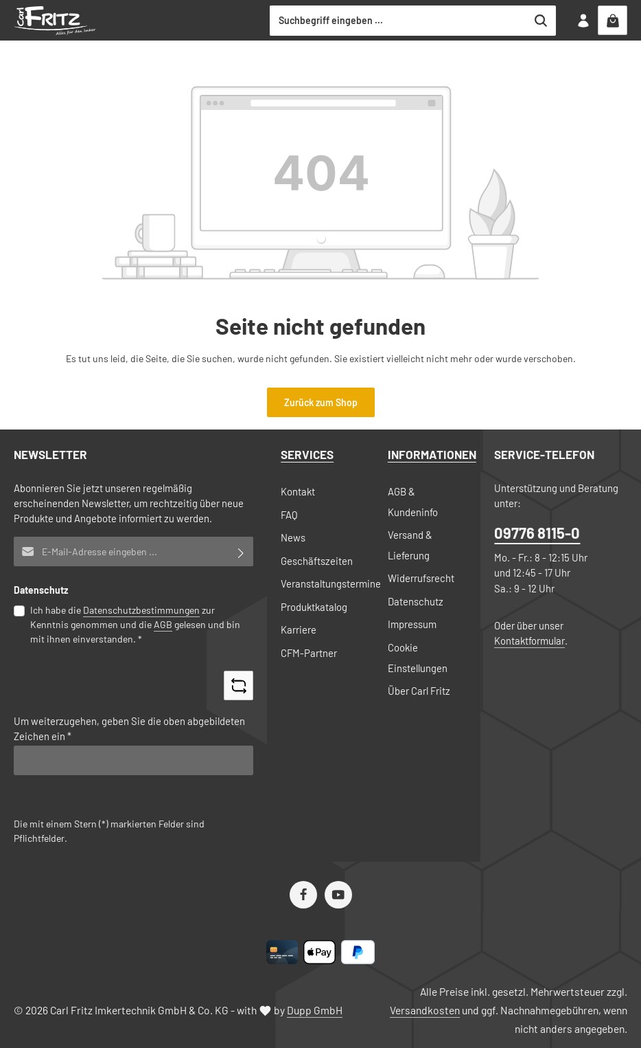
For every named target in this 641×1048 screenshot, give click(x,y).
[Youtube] (338, 894)
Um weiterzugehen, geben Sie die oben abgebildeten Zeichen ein (129, 728)
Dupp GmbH (314, 1009)
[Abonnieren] (241, 551)
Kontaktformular (529, 640)
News (293, 537)
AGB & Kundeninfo (413, 501)
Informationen (432, 454)
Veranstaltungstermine (331, 583)
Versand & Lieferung (410, 544)
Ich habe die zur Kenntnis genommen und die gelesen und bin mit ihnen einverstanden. (135, 624)
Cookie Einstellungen (417, 657)
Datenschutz (415, 601)
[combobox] (398, 20)
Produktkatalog (314, 607)
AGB (163, 624)
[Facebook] (303, 894)
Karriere (298, 629)
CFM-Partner (309, 653)
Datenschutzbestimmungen (141, 610)
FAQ (289, 515)
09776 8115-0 (537, 533)
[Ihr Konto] (583, 20)
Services (307, 454)
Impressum (412, 624)
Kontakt (298, 491)
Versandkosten (425, 1009)
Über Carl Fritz (419, 690)
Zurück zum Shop (321, 402)
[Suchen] (541, 20)
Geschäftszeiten (317, 561)
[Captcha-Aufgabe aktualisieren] (238, 685)
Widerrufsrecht (421, 578)
